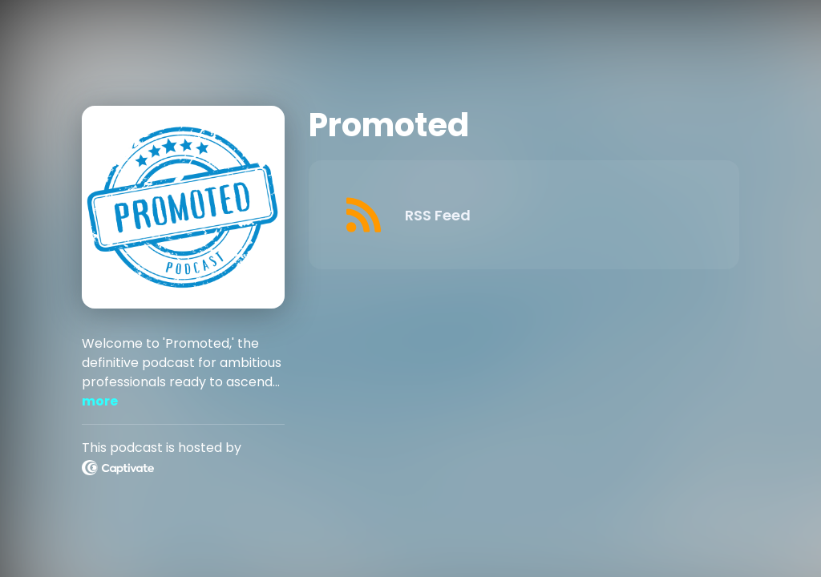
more (100, 401)
